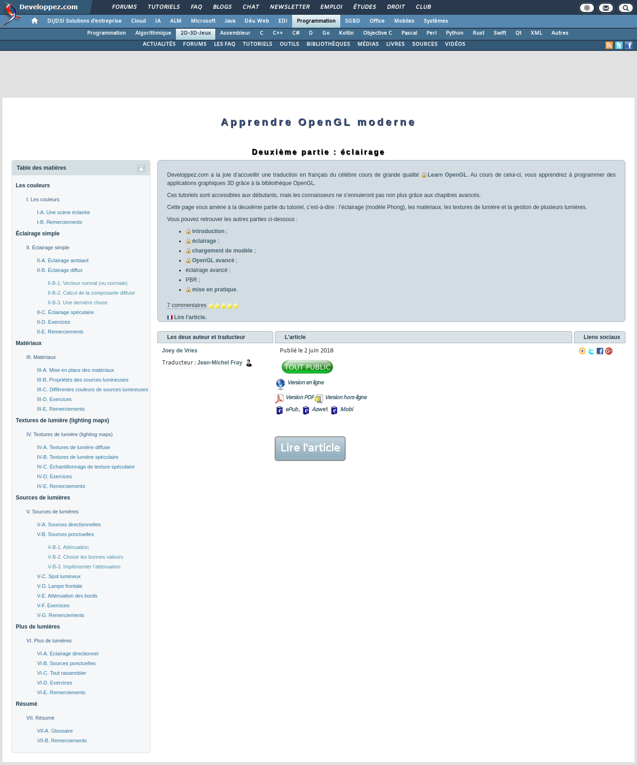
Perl (431, 33)
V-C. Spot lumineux (59, 576)
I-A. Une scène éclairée (63, 212)
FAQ (195, 7)
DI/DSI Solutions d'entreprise (84, 21)
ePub (291, 409)
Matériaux (29, 343)
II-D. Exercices (53, 322)
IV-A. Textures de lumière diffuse (73, 447)
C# (296, 33)
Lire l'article (310, 449)
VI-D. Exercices (54, 682)
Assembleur (235, 33)
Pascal (409, 33)
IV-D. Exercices (54, 476)
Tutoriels (163, 7)
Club (422, 7)
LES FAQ (224, 44)
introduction (208, 231)
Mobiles (404, 21)
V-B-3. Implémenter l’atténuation (84, 566)
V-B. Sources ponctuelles (65, 534)
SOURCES (424, 44)
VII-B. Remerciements (62, 740)
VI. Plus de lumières (49, 640)
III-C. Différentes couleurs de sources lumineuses (92, 389)
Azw (317, 409)
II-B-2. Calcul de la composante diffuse (91, 293)
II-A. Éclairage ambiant (62, 260)
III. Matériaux (41, 357)
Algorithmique (153, 33)
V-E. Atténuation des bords (67, 595)
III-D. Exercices (54, 399)
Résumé (26, 704)
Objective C (377, 33)
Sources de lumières (43, 497)
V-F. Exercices (53, 605)
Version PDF (299, 397)
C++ (278, 33)
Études (364, 7)
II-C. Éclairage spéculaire (65, 312)
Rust (478, 33)
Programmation (316, 21)
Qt (518, 33)
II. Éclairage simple (47, 247)
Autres (559, 33)
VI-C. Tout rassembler (61, 673)
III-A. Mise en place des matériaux (75, 370)
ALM (175, 21)
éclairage (204, 241)
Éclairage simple (38, 233)
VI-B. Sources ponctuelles (66, 663)
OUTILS (289, 44)
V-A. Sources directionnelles (69, 524)
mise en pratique (214, 289)
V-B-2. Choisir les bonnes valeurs (85, 557)
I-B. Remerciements (59, 222)
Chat (250, 7)
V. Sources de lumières (52, 511)
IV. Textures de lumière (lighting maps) (69, 434)
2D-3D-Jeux (196, 33)
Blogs (222, 7)
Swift (499, 33)
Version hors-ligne (345, 397)
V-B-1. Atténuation (68, 547)
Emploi (331, 7)
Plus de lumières (38, 626)
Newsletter (289, 7)
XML (536, 33)
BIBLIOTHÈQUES (328, 44)
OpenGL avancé (213, 260)
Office (377, 21)
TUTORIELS (257, 44)
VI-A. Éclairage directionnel (68, 653)
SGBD (352, 21)
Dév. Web (256, 21)
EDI (282, 21)
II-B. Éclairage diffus (59, 270)
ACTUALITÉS (159, 44)
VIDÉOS (455, 44)
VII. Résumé (40, 718)
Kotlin (346, 33)
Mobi (346, 409)
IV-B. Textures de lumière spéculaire (78, 457)
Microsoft (203, 21)
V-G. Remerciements (60, 615)
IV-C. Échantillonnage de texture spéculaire (86, 466)
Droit (395, 7)
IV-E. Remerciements (61, 486)
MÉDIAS (368, 44)
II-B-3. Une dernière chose (77, 302)
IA (158, 21)
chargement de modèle (222, 250)
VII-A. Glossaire (55, 731)
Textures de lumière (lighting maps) (62, 420)
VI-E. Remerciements (61, 692)
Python (454, 33)
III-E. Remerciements (61, 409)
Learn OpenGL (447, 175)
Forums (124, 7)
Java (230, 21)
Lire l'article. (190, 317)
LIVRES (395, 44)
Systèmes (436, 21)
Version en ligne (305, 383)
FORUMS (194, 44)
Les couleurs (33, 185)
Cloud (138, 21)
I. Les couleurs (43, 199)
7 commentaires (186, 305)
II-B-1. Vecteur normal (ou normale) (87, 283)
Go (326, 33)
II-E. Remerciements (60, 331)
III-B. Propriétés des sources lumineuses (82, 379)
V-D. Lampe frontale (59, 586)
